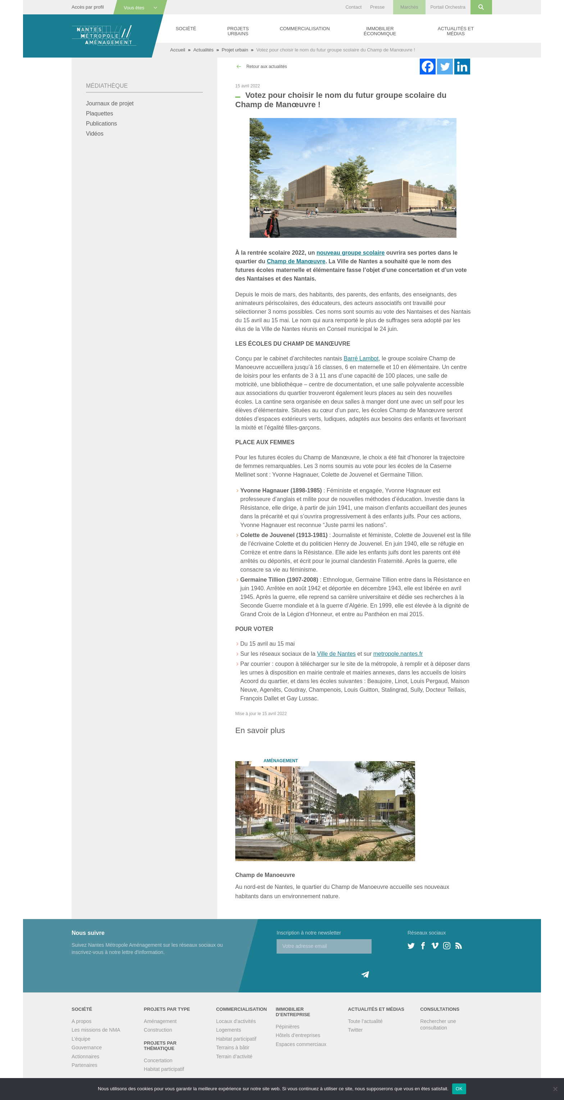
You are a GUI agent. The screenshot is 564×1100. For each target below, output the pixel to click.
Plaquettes (99, 113)
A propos (81, 1021)
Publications (101, 124)
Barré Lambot (361, 358)
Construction (158, 1030)
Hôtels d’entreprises (298, 1035)
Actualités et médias (456, 31)
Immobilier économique (380, 31)
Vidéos (95, 134)
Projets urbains (238, 31)
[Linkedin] (462, 66)
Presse (377, 7)
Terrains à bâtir (233, 1047)
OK (459, 1088)
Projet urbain (235, 50)
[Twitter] (445, 66)
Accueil (177, 50)
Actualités (203, 50)
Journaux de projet (110, 103)
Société (186, 28)
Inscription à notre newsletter (309, 933)
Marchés (409, 7)
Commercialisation (305, 28)
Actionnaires (85, 1056)
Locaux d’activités (236, 1021)
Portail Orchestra (447, 7)
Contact (353, 7)
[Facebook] (428, 66)
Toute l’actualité (365, 1021)
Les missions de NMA (96, 1030)
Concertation (158, 1060)
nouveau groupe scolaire (351, 253)
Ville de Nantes (336, 654)
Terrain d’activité (234, 1056)
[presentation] (331, 968)
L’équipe (81, 1039)
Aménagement (160, 1021)
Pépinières (287, 1026)
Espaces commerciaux (301, 1044)
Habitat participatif (164, 1069)
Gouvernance (87, 1047)
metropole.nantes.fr (398, 654)
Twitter (355, 1030)
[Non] (555, 1088)
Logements (228, 1030)
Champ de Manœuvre (296, 261)
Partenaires (84, 1065)
